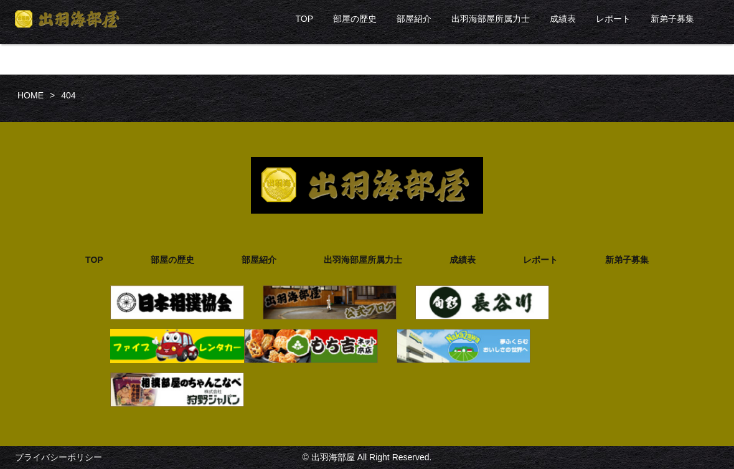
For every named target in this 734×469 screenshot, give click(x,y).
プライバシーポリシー (58, 457)
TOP (304, 19)
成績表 (563, 19)
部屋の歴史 (355, 19)
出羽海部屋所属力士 (490, 19)
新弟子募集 (672, 19)
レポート (613, 19)
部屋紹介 (414, 19)
